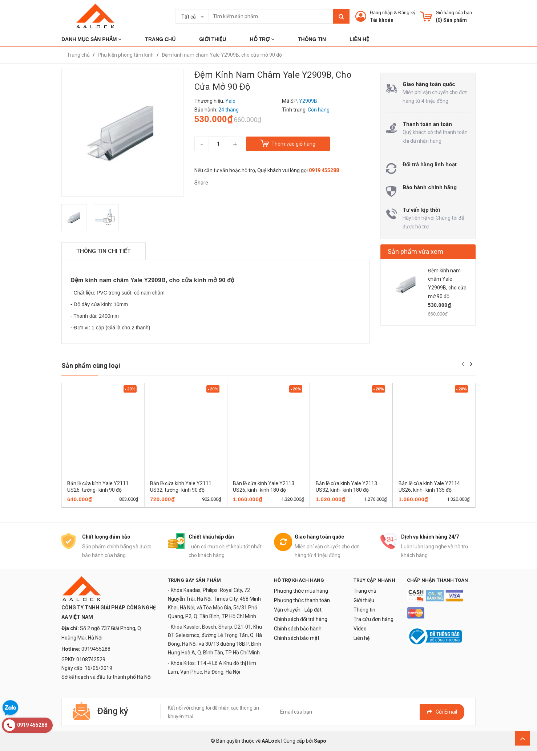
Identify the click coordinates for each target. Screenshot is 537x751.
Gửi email (442, 712)
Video (360, 629)
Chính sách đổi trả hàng (300, 619)
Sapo (320, 741)
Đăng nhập (381, 12)
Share (201, 183)
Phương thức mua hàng (301, 591)
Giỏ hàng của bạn (454, 12)
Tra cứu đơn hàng (373, 619)
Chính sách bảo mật (296, 638)
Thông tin (364, 610)
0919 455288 (324, 170)
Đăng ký (406, 12)
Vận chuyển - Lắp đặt (298, 610)
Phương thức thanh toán (302, 600)
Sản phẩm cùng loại (90, 365)
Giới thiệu (364, 600)
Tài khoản (381, 20)
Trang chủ (365, 591)
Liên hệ (362, 638)
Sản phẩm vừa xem (415, 251)
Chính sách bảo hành (298, 629)
